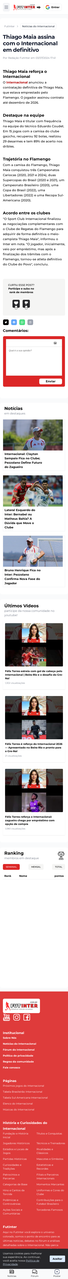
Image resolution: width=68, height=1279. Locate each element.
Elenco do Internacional (18, 1103)
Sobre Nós (9, 1037)
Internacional (17, 82)
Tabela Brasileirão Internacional (22, 1091)
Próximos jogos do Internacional (23, 1085)
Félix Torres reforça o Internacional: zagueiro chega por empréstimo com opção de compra (30, 820)
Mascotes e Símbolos (50, 1159)
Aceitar (57, 1258)
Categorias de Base (15, 1184)
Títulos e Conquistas (49, 1133)
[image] (55, 343)
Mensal (36, 866)
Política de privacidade (18, 1055)
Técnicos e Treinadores (51, 1143)
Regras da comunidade (18, 1061)
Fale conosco (11, 1067)
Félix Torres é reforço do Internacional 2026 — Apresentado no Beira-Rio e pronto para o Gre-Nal (33, 747)
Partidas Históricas (15, 1159)
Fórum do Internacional (19, 1049)
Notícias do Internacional (19, 1043)
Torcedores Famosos (50, 1209)
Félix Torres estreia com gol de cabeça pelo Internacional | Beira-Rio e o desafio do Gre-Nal (34, 675)
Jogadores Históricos (16, 1143)
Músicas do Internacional (18, 1109)
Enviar (51, 381)
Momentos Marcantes (50, 1184)
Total (58, 866)
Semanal (11, 866)
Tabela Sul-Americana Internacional (25, 1097)
